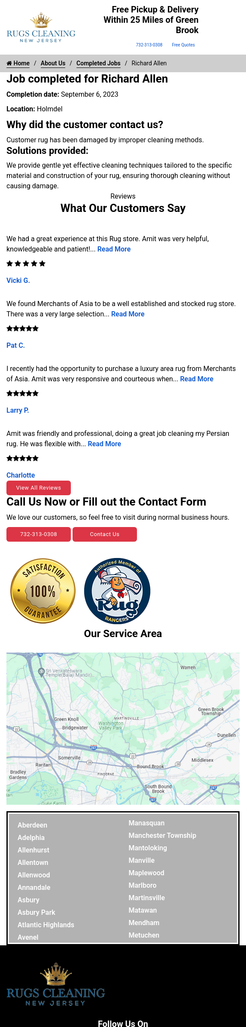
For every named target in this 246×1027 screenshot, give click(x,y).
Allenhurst (33, 850)
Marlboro (143, 885)
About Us (53, 63)
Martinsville (147, 898)
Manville (142, 860)
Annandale (34, 887)
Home (18, 63)
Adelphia (31, 838)
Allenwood (34, 875)
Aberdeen (32, 825)
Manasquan (147, 823)
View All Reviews (38, 487)
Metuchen (144, 935)
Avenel (28, 937)
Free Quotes (183, 45)
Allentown (33, 862)
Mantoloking (148, 848)
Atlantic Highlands (46, 925)
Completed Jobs (98, 63)
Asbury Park (36, 912)
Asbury (28, 900)
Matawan (143, 910)
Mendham (144, 923)
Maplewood (146, 873)
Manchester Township (163, 835)
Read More (114, 249)
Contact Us (105, 534)
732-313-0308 (149, 45)
